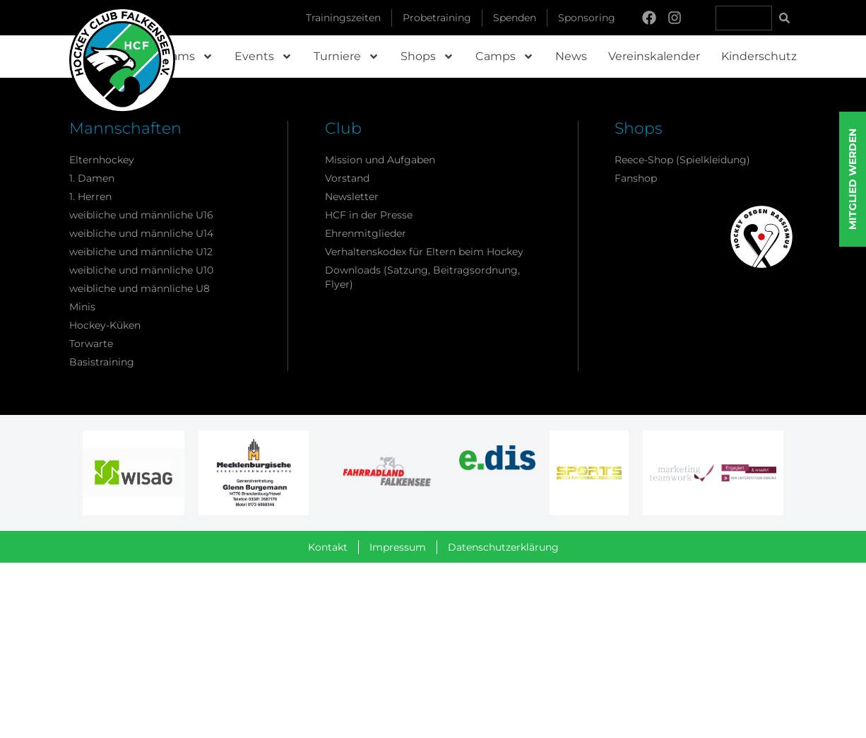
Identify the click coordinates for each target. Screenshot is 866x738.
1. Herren (90, 196)
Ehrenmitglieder (365, 233)
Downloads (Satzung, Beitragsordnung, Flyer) (422, 277)
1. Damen (91, 178)
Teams (185, 56)
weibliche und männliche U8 (139, 288)
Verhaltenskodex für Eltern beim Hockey (424, 251)
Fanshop (636, 178)
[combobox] (744, 18)
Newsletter (352, 196)
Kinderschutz (759, 56)
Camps (504, 56)
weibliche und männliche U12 (141, 251)
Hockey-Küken (105, 325)
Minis (82, 306)
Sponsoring (586, 17)
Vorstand (347, 178)
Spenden (514, 17)
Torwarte (91, 343)
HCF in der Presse (369, 215)
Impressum (397, 547)
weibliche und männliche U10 (141, 270)
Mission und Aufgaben (380, 159)
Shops (427, 56)
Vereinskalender (654, 56)
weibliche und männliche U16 (141, 215)
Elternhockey (101, 159)
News (571, 56)
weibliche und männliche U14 (141, 233)
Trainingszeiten (343, 17)
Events (263, 56)
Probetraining (437, 17)
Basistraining (101, 362)
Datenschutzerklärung (503, 547)
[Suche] (784, 18)
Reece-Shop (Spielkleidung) (682, 159)
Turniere (346, 56)
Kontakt (328, 547)
